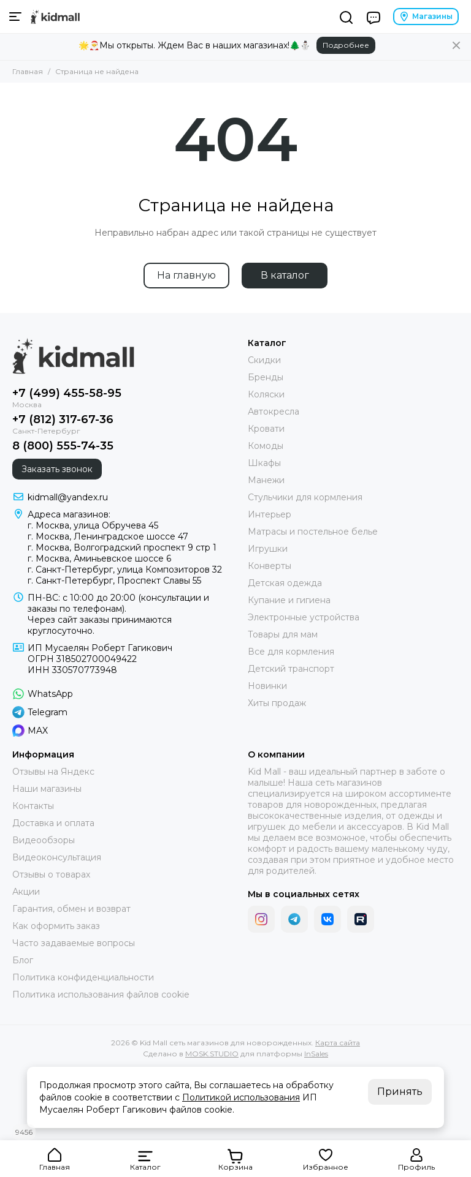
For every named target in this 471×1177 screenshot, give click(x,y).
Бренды (265, 377)
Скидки (264, 360)
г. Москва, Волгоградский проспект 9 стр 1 (122, 547)
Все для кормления (291, 651)
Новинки (267, 685)
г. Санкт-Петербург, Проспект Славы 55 (114, 580)
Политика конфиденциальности (83, 977)
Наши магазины (47, 788)
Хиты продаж (277, 703)
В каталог (285, 275)
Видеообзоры (43, 840)
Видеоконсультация (56, 857)
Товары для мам (283, 634)
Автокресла (273, 411)
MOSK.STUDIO (212, 1053)
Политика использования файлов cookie (101, 994)
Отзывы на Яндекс (53, 771)
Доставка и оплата (53, 823)
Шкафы (264, 462)
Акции (26, 891)
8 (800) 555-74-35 (62, 446)
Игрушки (268, 548)
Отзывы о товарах (51, 874)
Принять (400, 1091)
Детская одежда (285, 582)
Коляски (266, 394)
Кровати (266, 428)
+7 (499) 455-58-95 (66, 393)
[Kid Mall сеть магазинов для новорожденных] (55, 16)
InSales (316, 1053)
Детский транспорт (291, 668)
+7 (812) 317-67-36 (62, 419)
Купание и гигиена (289, 600)
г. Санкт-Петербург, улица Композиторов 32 (125, 569)
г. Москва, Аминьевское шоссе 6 (99, 558)
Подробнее (346, 45)
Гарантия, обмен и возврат (71, 908)
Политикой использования (241, 1097)
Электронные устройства (303, 617)
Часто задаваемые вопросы (73, 943)
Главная (27, 71)
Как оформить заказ (56, 925)
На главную (186, 275)
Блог (22, 960)
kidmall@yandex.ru (68, 497)
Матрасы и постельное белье (313, 531)
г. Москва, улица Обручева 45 (93, 525)
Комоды (265, 445)
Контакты (33, 805)
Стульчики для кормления (305, 497)
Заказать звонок (57, 469)
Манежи (266, 480)
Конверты (269, 565)
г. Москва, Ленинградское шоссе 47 (108, 536)
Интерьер (269, 514)
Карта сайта (337, 1042)
